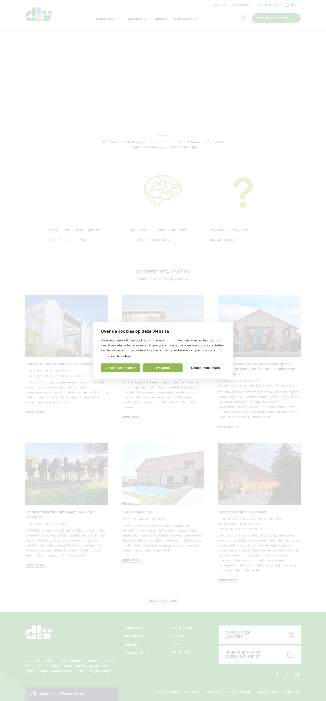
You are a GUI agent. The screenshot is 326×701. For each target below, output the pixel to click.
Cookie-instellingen (205, 368)
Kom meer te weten (115, 356)
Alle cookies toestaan (120, 368)
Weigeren (163, 368)
